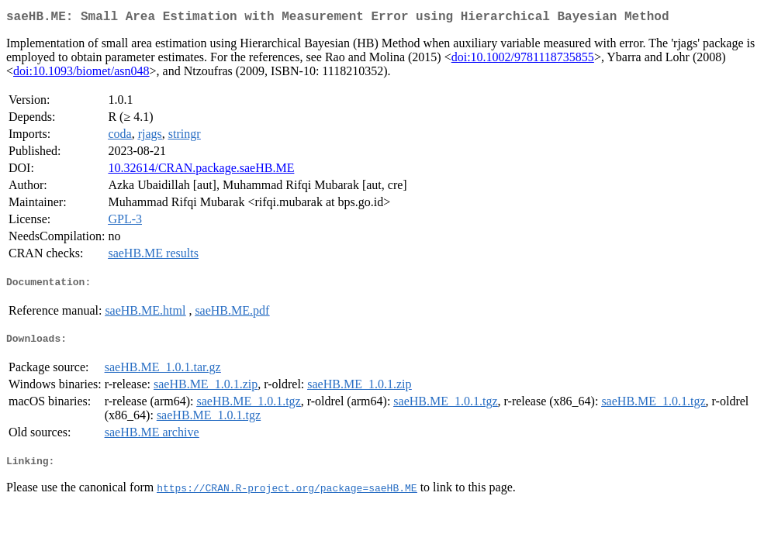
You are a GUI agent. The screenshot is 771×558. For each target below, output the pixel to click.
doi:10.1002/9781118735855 (522, 60)
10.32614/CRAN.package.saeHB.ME (201, 170)
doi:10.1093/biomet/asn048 (81, 74)
